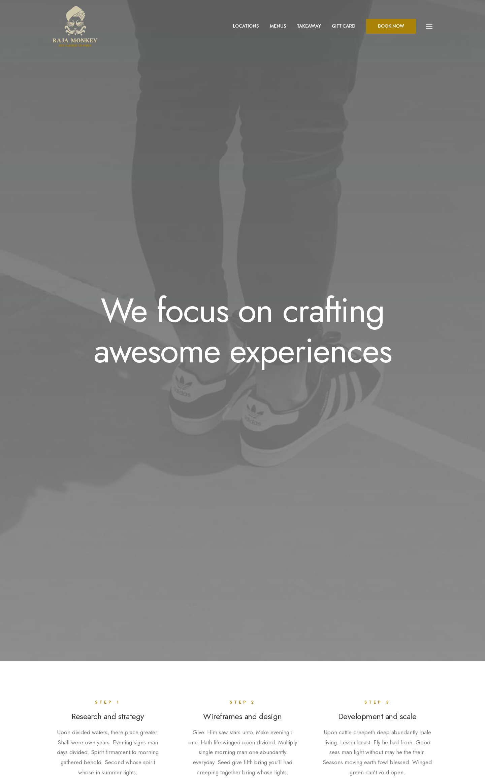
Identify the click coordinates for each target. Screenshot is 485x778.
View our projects (242, 480)
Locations (246, 26)
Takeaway (309, 26)
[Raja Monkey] (75, 26)
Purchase (112, 690)
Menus (278, 26)
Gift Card (343, 26)
